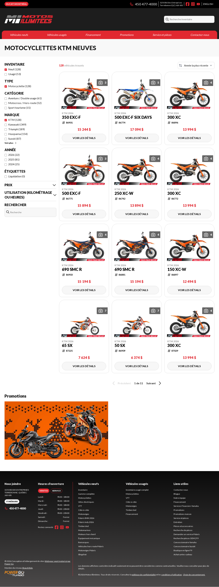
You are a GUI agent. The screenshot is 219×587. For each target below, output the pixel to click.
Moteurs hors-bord (87, 534)
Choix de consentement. (194, 574)
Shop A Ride (27, 568)
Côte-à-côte (83, 510)
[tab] (43, 491)
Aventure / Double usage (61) (25, 98)
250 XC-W (124, 193)
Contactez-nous (199, 34)
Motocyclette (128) (19, 86)
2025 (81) (14, 159)
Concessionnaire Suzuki (184, 546)
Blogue (177, 494)
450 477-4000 (143, 4)
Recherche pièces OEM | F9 (186, 538)
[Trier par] (196, 65)
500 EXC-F (71, 193)
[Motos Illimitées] (29, 19)
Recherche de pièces (183, 530)
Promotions (127, 34)
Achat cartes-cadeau (183, 554)
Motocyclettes (84, 498)
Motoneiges (83, 514)
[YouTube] (198, 4)
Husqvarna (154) (18, 133)
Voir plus (11, 143)
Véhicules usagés (56, 34)
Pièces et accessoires (183, 526)
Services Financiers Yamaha (186, 506)
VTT (80, 506)
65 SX (67, 345)
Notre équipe (180, 498)
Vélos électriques (86, 502)
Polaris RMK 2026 (86, 518)
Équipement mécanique (89, 538)
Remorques (83, 542)
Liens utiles (181, 483)
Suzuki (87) (14, 138)
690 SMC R (72, 269)
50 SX (120, 345)
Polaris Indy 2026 (86, 522)
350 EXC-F (71, 117)
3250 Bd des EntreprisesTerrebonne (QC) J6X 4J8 (171, 4)
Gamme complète (86, 494)
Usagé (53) (14, 74)
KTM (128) (14, 119)
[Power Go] (39, 573)
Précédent (121, 383)
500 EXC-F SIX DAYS (133, 117)
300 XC (174, 117)
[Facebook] (188, 4)
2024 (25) (14, 164)
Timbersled (83, 526)
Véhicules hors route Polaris (91, 546)
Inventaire (82, 490)
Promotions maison (182, 514)
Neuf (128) (14, 69)
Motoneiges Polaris (87, 550)
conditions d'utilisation (171, 574)
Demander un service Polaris (187, 534)
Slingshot (82, 554)
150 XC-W (176, 269)
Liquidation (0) (16, 176)
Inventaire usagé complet (137, 490)
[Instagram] (193, 4)
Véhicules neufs (19, 34)
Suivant (154, 383)
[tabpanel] (53, 509)
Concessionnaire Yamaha (185, 542)
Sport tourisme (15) (19, 107)
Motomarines (84, 530)
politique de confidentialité (144, 574)
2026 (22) (14, 154)
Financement (93, 34)
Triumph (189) (16, 129)
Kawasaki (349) (17, 124)
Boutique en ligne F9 (183, 550)
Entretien (178, 522)
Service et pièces (162, 34)
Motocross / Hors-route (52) (25, 102)
